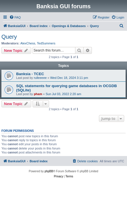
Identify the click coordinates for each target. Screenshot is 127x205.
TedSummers (46, 43)
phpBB (49, 171)
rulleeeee (40, 77)
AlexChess (27, 43)
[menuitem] (15, 17)
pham (38, 94)
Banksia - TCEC (30, 74)
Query (9, 37)
